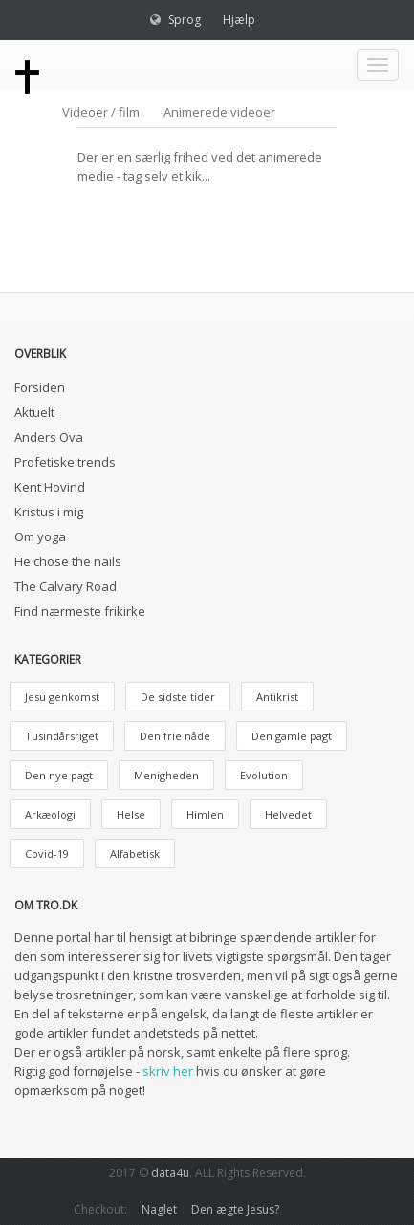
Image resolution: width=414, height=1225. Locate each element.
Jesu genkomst (62, 696)
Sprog (184, 19)
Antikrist (277, 696)
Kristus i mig (48, 511)
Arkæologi (50, 814)
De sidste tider (178, 696)
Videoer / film (101, 111)
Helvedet (288, 814)
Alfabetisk (135, 853)
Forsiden (39, 387)
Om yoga (40, 536)
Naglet (159, 1209)
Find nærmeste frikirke (79, 611)
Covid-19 (47, 853)
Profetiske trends (65, 461)
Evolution (264, 775)
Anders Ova (48, 437)
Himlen (205, 814)
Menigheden (166, 775)
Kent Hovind (49, 486)
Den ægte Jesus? (235, 1209)
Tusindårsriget (61, 736)
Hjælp (239, 19)
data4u (170, 1173)
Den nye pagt (59, 775)
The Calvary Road (65, 586)
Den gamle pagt (291, 736)
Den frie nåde (175, 736)
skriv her (167, 1071)
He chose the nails (67, 561)
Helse (131, 814)
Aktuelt (34, 412)
